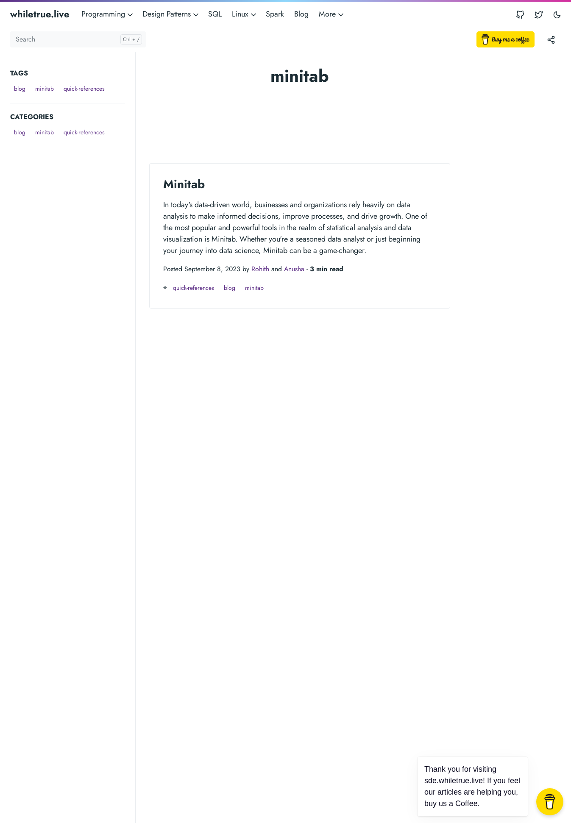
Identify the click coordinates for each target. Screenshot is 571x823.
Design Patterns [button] (171, 13)
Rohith (260, 269)
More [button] (332, 13)
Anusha (294, 269)
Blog (301, 13)
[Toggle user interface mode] (557, 14)
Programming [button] (107, 13)
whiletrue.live (40, 14)
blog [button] (19, 88)
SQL (215, 13)
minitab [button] (44, 88)
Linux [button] (245, 13)
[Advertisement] (72, 266)
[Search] (78, 39)
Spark (275, 13)
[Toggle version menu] (551, 39)
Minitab (184, 184)
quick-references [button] (84, 88)
